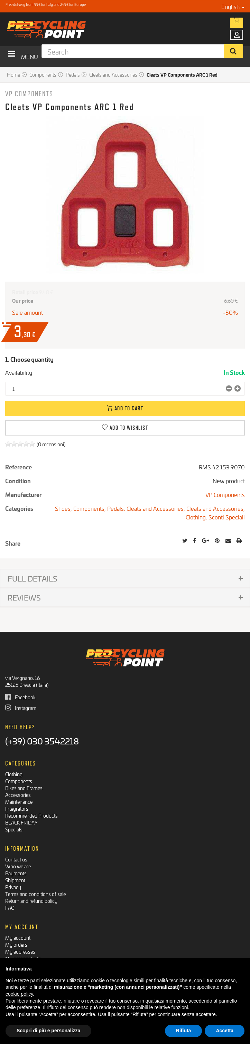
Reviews (24, 597)
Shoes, (64, 508)
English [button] (232, 6)
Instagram (20, 707)
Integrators (16, 808)
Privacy (13, 886)
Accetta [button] (224, 1030)
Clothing (13, 774)
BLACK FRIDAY (21, 822)
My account (17, 937)
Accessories (18, 794)
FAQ (10, 907)
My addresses (20, 951)
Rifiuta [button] (183, 1030)
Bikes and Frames (24, 787)
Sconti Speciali (227, 517)
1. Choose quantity (29, 359)
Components (18, 780)
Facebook (20, 697)
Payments (16, 873)
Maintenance (19, 801)
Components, (90, 508)
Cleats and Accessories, (156, 508)
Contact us (16, 859)
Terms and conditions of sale (35, 893)
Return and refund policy (31, 900)
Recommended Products (31, 815)
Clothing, (197, 517)
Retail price (25, 292)
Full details (32, 578)
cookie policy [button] (19, 994)
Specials (13, 829)
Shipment (15, 880)
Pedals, (117, 508)
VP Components (29, 93)
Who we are (18, 866)
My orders (16, 944)
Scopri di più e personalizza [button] (48, 1030)
